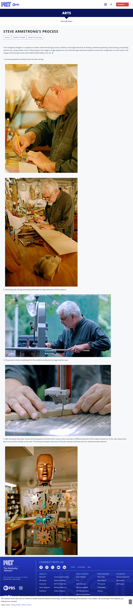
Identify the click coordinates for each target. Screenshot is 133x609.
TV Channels (101, 584)
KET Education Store (82, 591)
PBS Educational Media (83, 594)
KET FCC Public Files (60, 584)
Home (7, 37)
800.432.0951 (17, 579)
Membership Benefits (123, 577)
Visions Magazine (44, 587)
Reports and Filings (60, 580)
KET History (42, 580)
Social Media (81, 567)
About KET (42, 577)
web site (48, 53)
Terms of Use (26, 605)
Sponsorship (120, 580)
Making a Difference (60, 587)
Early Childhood (81, 577)
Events (73, 567)
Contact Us (42, 584)
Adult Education (81, 584)
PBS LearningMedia (82, 587)
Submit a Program (59, 591)
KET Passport (120, 584)
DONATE (121, 4)
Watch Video (101, 577)
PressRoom (42, 591)
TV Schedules (101, 587)
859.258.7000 (7, 579)
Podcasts (100, 591)
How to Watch (101, 580)
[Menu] (105, 4)
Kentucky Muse (66, 21)
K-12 (77, 580)
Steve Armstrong (35, 37)
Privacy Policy (16, 605)
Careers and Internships (61, 577)
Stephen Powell (19, 37)
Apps (89, 567)
